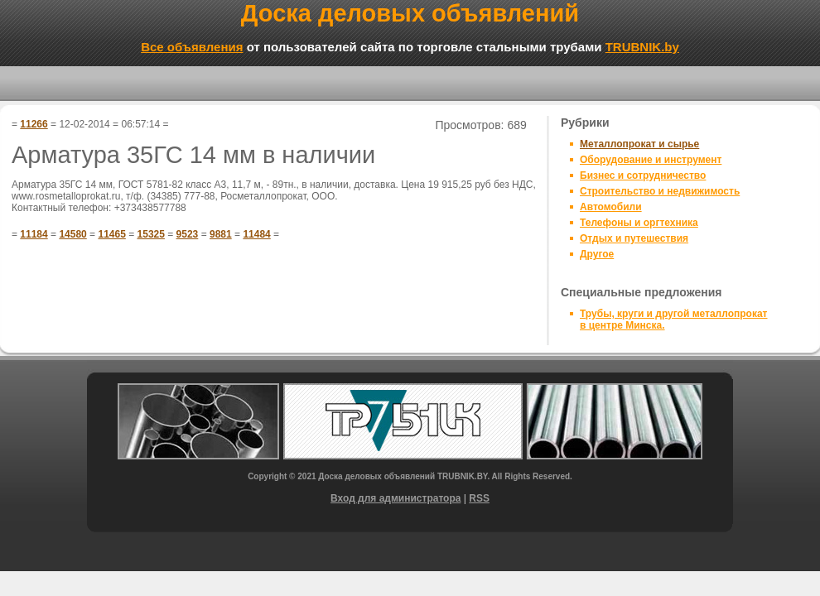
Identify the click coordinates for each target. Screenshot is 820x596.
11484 (256, 234)
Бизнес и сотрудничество (643, 175)
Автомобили (611, 207)
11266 (33, 124)
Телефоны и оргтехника (639, 222)
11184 (33, 234)
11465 (111, 234)
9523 (187, 234)
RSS (479, 498)
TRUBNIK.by (642, 47)
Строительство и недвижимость (660, 191)
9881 (221, 234)
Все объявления (192, 47)
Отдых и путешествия (634, 238)
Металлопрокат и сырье (639, 144)
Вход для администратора (395, 498)
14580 (72, 234)
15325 (151, 234)
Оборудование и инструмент (650, 160)
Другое (597, 254)
